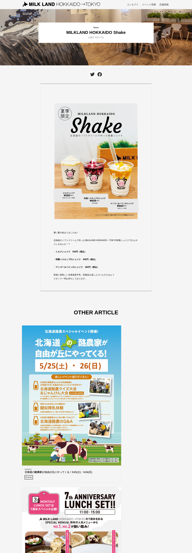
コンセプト (133, 4)
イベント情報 (149, 4)
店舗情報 (164, 4)
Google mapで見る (108, 507)
